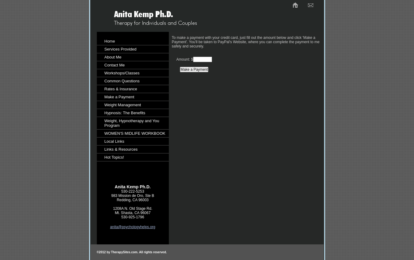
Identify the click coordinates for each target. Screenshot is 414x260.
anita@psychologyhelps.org (132, 227)
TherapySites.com (124, 252)
